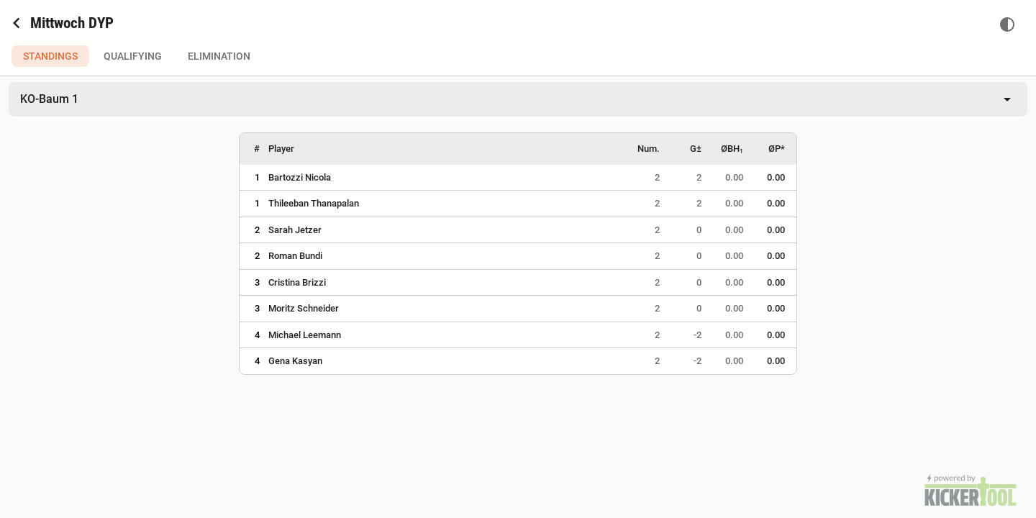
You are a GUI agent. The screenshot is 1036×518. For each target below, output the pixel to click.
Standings (50, 56)
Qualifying (133, 56)
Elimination (219, 56)
